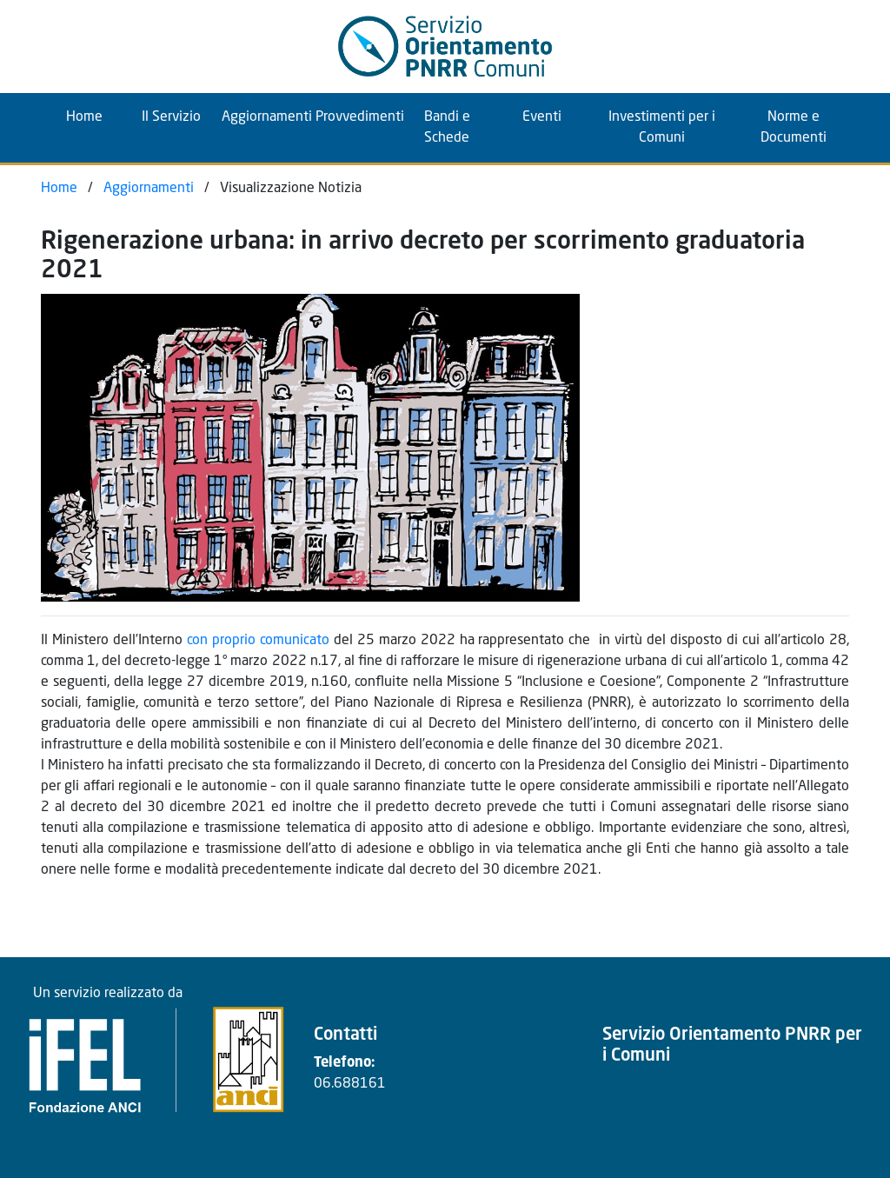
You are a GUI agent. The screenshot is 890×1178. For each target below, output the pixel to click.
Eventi (541, 117)
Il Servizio (171, 117)
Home (97, 115)
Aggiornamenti (262, 117)
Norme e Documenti (793, 127)
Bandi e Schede (447, 127)
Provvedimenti (355, 117)
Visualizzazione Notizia (291, 189)
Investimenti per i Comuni (661, 127)
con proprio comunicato (258, 641)
